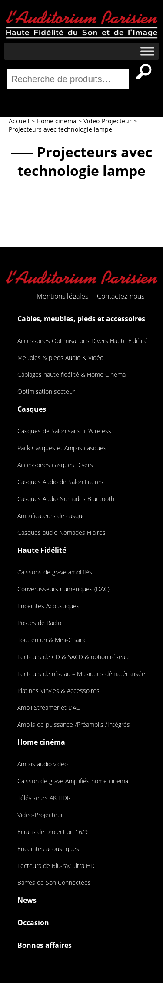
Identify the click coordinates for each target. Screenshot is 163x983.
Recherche (144, 71)
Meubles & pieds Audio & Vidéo (60, 357)
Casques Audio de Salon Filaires (60, 482)
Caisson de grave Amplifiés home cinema (72, 781)
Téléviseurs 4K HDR (43, 798)
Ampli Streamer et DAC (48, 707)
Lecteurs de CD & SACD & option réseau (73, 657)
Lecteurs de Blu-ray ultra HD (56, 865)
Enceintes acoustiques (48, 848)
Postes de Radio (39, 623)
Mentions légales (62, 296)
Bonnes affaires (44, 945)
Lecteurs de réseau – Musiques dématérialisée (81, 674)
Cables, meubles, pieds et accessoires (81, 318)
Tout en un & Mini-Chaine (52, 640)
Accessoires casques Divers (55, 465)
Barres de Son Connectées (54, 882)
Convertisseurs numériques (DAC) (63, 589)
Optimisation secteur (46, 391)
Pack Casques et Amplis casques (61, 448)
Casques (31, 409)
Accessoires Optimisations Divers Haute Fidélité (82, 340)
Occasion (33, 922)
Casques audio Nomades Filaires (61, 532)
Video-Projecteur (40, 815)
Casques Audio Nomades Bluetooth (65, 499)
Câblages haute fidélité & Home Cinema (71, 374)
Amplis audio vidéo (42, 764)
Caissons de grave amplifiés (54, 572)
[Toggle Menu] (147, 51)
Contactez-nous (120, 296)
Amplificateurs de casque (51, 515)
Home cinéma (41, 742)
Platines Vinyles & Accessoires (58, 690)
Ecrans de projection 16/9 (52, 832)
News (27, 900)
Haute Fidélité (41, 550)
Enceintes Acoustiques (48, 606)
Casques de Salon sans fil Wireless (64, 431)
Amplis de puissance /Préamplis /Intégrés (73, 724)
